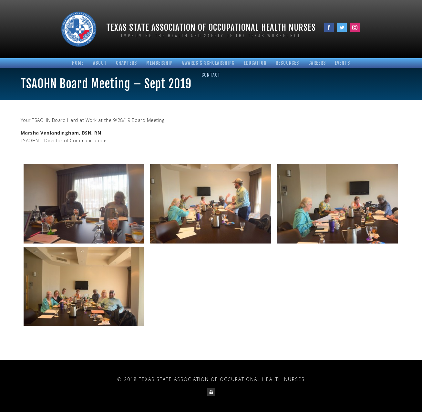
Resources (287, 63)
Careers (317, 63)
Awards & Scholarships (208, 63)
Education (255, 63)
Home (78, 63)
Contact (211, 75)
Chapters (126, 63)
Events (342, 63)
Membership (159, 63)
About (100, 63)
